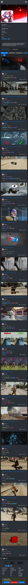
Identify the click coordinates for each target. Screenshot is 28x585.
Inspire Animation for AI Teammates (10, 396)
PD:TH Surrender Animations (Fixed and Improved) (13, 96)
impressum (20, 573)
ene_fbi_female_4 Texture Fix (8, 272)
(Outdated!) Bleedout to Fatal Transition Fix (12, 197)
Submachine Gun (9, 351)
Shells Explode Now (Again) (8, 421)
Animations (8, 100)
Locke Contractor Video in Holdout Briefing (12, 146)
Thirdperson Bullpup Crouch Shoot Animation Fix (13, 297)
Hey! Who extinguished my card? (9, 222)
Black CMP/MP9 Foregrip (8, 347)
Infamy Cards (8, 226)
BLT (7, 526)
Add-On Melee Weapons (10, 251)
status (11, 571)
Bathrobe (4, 322)
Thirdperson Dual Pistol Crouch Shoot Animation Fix (13, 472)
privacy (19, 571)
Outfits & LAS (8, 326)
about (3, 571)
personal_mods (5, 49)
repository (12, 568)
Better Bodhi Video (6, 446)
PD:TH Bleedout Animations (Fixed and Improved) (13, 121)
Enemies (7, 276)
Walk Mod (4, 522)
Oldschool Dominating (7, 371)
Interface (7, 150)
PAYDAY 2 (4, 75)
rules (3, 573)
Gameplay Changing (9, 75)
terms (19, 568)
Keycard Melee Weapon (7, 247)
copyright (20, 575)
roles (3, 37)
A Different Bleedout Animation (9, 497)
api (11, 575)
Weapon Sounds (9, 176)
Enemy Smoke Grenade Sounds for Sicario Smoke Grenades (13, 172)
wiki (11, 573)
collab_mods (15, 49)
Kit (2, 547)
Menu (7, 450)
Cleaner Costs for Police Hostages (10, 71)
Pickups (7, 425)
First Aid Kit (8, 551)
